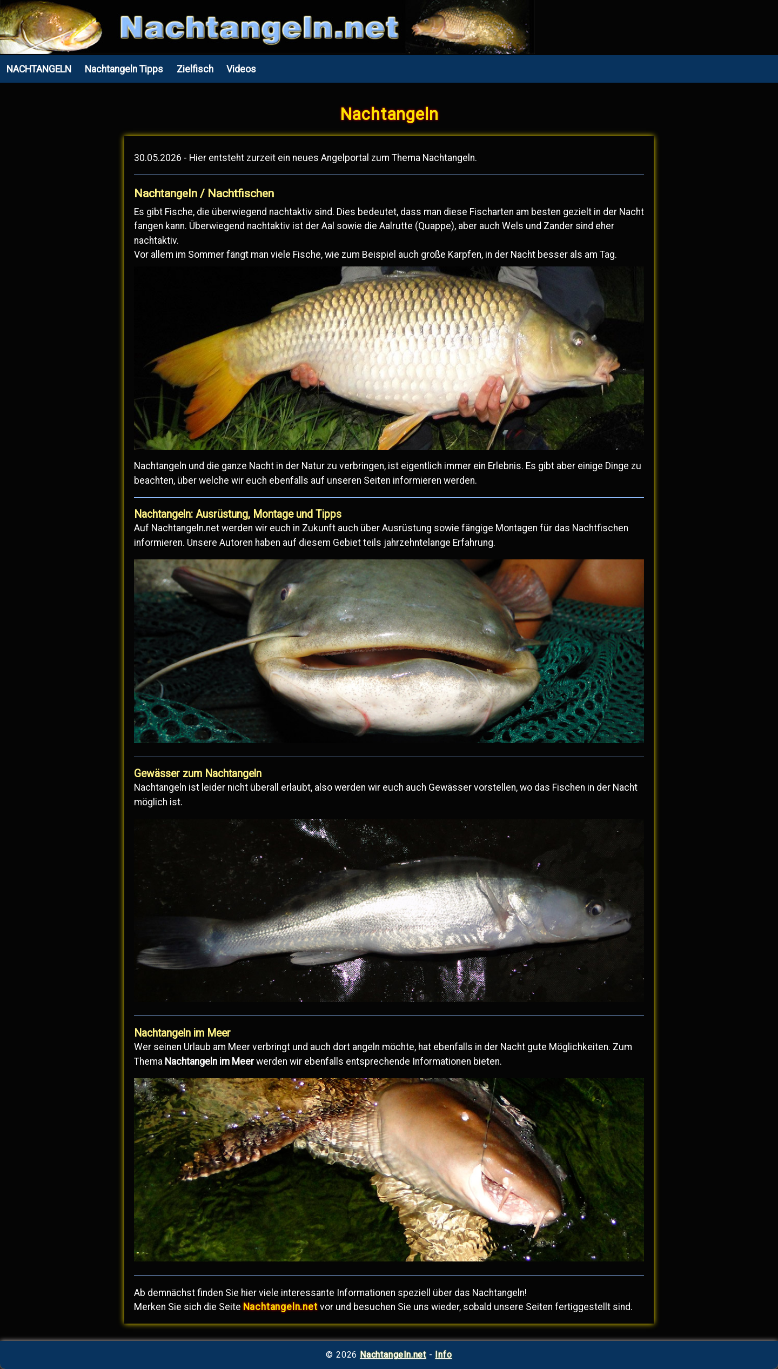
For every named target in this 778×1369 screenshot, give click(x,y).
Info (443, 1355)
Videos (241, 69)
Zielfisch (195, 69)
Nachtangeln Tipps (124, 69)
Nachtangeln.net (393, 1355)
